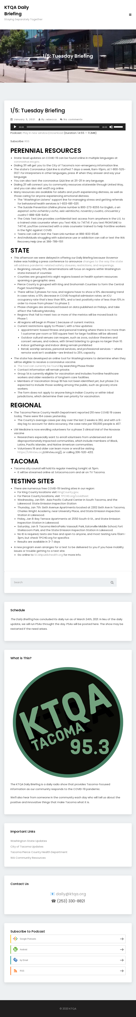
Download (56, 133)
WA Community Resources (28, 858)
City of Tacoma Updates (26, 846)
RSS (27, 141)
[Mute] (111, 127)
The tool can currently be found (38, 366)
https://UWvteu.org (30, 452)
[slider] (63, 127)
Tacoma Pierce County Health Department (38, 852)
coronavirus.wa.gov (26, 161)
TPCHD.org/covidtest (75, 496)
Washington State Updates (28, 841)
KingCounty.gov (68, 492)
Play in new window (35, 133)
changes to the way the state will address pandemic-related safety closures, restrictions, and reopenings (68, 263)
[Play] (15, 127)
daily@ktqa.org (71, 894)
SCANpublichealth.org (48, 555)
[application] (68, 126)
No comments (71, 119)
